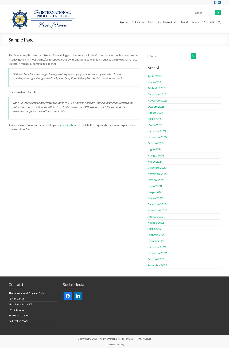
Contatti (209, 22)
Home (123, 22)
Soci (150, 22)
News (195, 22)
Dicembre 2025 (157, 94)
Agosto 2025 (155, 112)
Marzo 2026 (155, 82)
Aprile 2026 (155, 76)
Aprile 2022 (155, 228)
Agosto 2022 (155, 216)
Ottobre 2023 (156, 179)
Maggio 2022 (156, 222)
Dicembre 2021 (157, 247)
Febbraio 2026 (156, 88)
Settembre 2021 (157, 265)
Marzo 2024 (155, 161)
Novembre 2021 (157, 253)
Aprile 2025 (155, 118)
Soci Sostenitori (166, 22)
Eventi (184, 22)
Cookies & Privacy (116, 344)
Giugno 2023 (155, 192)
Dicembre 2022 (157, 204)
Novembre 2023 (157, 173)
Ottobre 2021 (156, 259)
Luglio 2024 (155, 149)
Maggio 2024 (156, 155)
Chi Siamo (138, 22)
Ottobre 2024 (156, 143)
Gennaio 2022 (156, 240)
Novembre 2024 (157, 137)
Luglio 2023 (155, 186)
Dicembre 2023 (157, 167)
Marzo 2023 (155, 198)
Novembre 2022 (157, 210)
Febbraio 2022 (156, 234)
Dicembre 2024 (157, 131)
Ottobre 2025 (156, 106)
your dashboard (69, 125)
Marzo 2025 (155, 124)
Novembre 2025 (157, 100)
